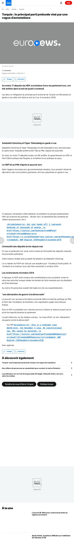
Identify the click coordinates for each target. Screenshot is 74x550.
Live (68, 3)
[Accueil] (2, 9)
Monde (14, 9)
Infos (7, 9)
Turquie (21, 9)
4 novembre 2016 (53, 238)
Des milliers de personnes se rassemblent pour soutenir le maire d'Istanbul (31, 365)
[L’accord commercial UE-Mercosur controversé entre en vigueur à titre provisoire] (52, 518)
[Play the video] (37, 43)
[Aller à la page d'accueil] (8, 3)
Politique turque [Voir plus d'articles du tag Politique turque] (46, 381)
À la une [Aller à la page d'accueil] (7, 505)
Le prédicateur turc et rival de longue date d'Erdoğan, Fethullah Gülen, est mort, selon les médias (32, 372)
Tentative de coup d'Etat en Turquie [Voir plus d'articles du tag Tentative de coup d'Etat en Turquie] (19, 381)
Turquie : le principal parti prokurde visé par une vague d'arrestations (29, 360)
